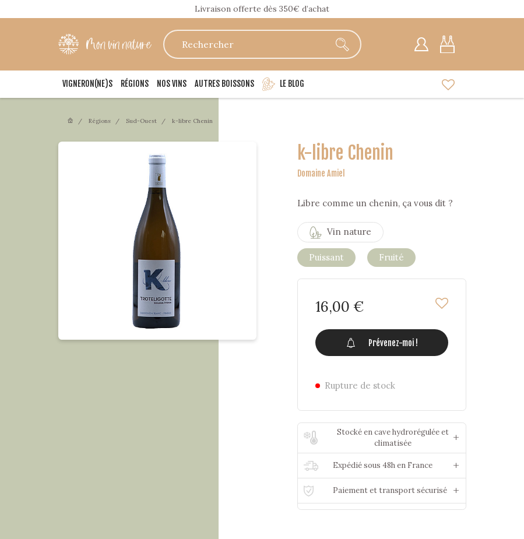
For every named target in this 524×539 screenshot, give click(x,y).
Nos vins (172, 84)
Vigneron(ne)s (87, 84)
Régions (135, 84)
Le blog (283, 84)
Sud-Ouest (141, 121)
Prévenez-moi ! (381, 342)
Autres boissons (224, 84)
